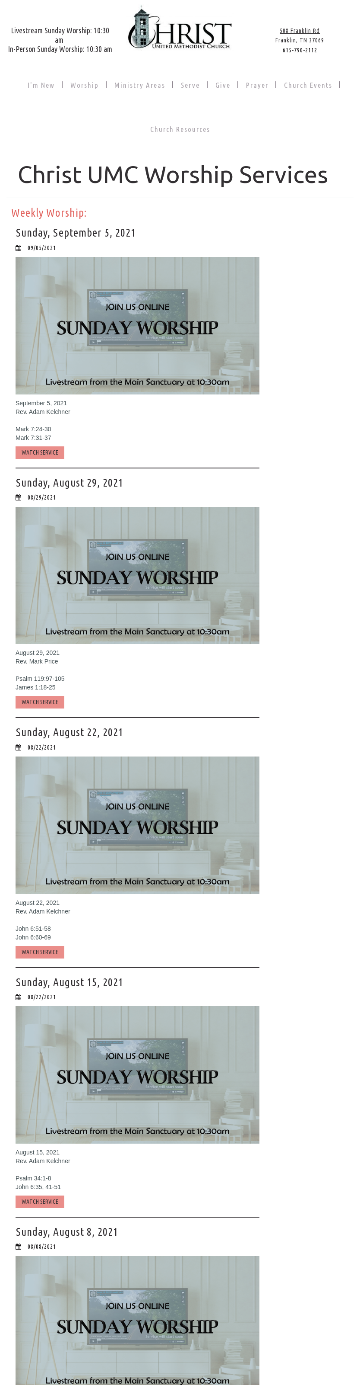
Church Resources (180, 129)
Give (223, 85)
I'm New (41, 85)
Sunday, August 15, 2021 (70, 981)
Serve (190, 85)
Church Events (308, 85)
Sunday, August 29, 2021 (70, 482)
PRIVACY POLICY (234, 1363)
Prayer (257, 85)
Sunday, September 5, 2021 (76, 232)
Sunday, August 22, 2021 (70, 731)
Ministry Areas (139, 85)
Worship (84, 85)
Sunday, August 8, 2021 (68, 1231)
